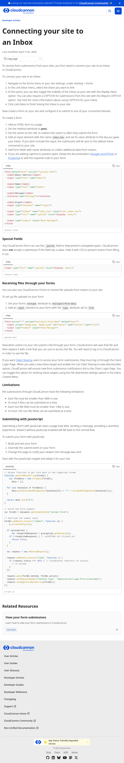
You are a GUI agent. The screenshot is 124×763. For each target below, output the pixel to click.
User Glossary (11, 670)
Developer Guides (14, 684)
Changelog (10, 699)
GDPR (65, 752)
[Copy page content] (22, 58)
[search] (109, 11)
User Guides (11, 663)
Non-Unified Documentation (19, 728)
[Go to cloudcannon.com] (18, 11)
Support (8, 706)
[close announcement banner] (120, 3)
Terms (48, 752)
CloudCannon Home (15, 713)
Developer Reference (15, 692)
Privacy (57, 752)
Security (75, 752)
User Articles (11, 656)
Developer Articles (11, 20)
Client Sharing (24, 360)
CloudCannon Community (93, 3)
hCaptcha (13, 158)
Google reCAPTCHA (102, 154)
